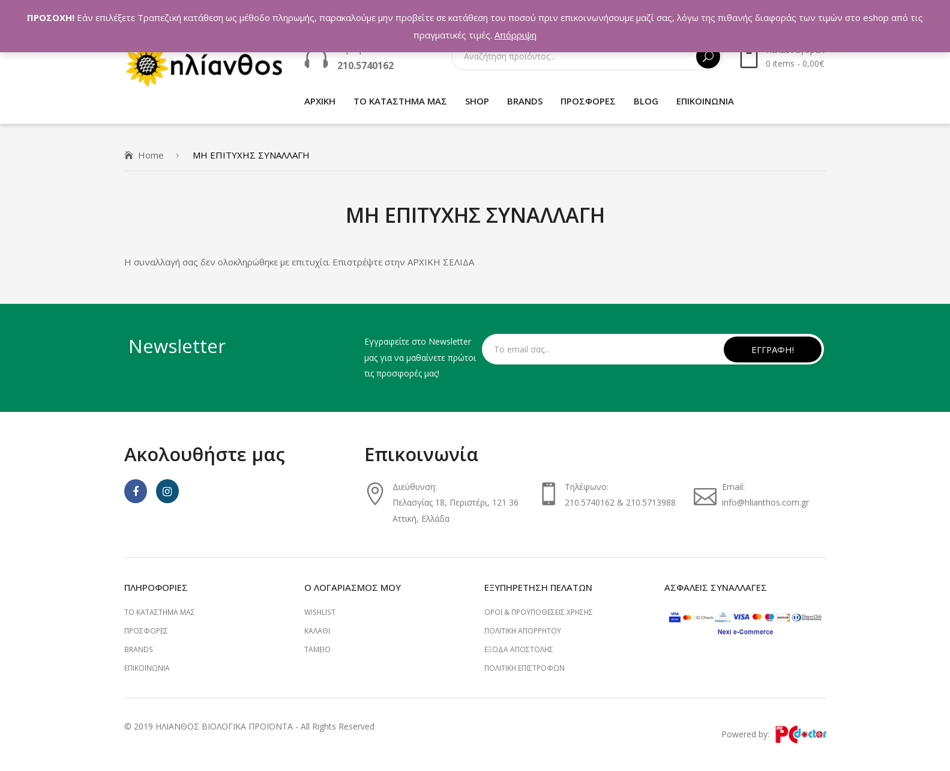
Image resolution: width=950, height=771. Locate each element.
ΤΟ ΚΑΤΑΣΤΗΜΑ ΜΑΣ (159, 612)
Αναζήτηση (708, 56)
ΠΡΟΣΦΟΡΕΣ (146, 631)
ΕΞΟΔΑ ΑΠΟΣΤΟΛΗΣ (518, 649)
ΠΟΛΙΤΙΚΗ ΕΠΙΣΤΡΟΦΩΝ (524, 668)
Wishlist (319, 612)
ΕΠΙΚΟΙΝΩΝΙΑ (147, 668)
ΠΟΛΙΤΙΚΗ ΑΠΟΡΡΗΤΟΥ (522, 631)
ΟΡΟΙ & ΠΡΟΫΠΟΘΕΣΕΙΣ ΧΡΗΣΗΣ (538, 612)
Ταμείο (317, 649)
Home (151, 155)
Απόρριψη (516, 35)
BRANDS (138, 649)
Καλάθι (317, 631)
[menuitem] (319, 101)
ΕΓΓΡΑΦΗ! (772, 349)
